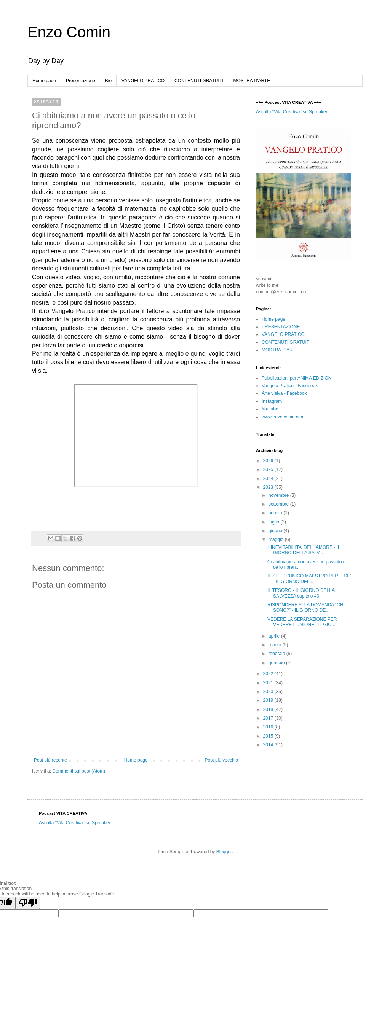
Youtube (270, 409)
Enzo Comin (68, 32)
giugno (276, 530)
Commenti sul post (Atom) (78, 771)
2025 (269, 469)
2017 (269, 718)
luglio (274, 522)
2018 (269, 709)
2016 (269, 727)
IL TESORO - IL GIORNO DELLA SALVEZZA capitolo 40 (300, 593)
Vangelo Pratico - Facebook (290, 385)
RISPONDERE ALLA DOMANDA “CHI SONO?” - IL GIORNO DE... (306, 607)
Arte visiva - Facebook (284, 393)
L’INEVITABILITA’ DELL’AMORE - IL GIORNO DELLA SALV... (303, 550)
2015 (269, 736)
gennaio (277, 662)
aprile (275, 636)
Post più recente (50, 760)
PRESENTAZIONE (281, 326)
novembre (279, 495)
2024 (269, 478)
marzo (276, 644)
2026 (269, 460)
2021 (269, 682)
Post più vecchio (221, 760)
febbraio (277, 653)
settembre (279, 504)
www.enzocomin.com (283, 417)
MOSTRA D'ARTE (251, 80)
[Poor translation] (28, 903)
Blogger (224, 851)
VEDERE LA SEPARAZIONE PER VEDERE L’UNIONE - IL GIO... (302, 622)
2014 (269, 744)
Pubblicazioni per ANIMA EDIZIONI (297, 378)
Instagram (272, 401)
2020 (269, 691)
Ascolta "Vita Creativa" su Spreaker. (292, 111)
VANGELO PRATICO (143, 80)
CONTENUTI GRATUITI (198, 80)
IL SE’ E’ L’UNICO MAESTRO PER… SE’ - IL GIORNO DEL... (309, 578)
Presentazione (80, 80)
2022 (269, 673)
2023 (269, 487)
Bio (108, 80)
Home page (44, 80)
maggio (277, 539)
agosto (276, 512)
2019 (269, 700)
